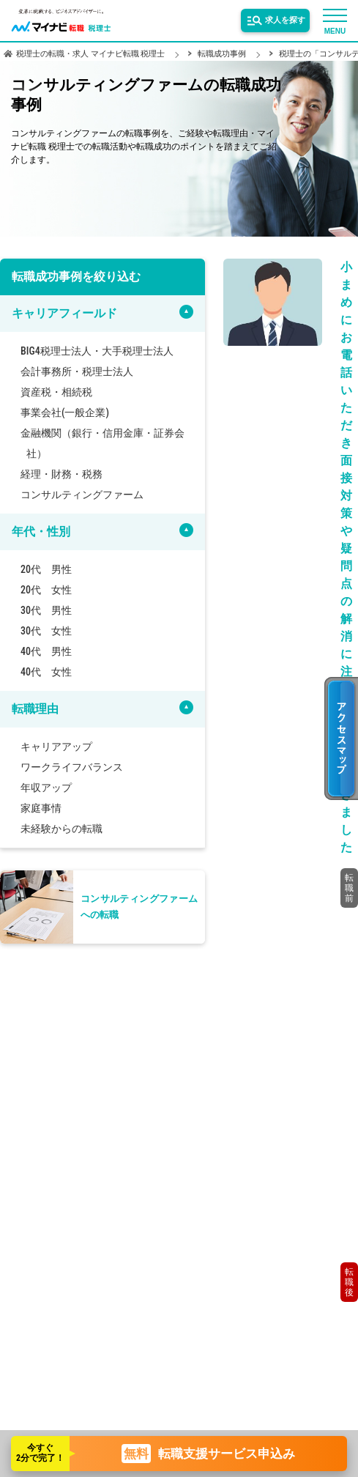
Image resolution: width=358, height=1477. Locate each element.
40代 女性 (46, 672)
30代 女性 (46, 631)
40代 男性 (46, 651)
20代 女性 (46, 590)
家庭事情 (40, 808)
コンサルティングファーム (81, 494)
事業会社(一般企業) (64, 412)
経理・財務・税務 (61, 474)
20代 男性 (46, 569)
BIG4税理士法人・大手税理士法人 (97, 351)
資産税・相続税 (56, 392)
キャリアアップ (56, 746)
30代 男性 (46, 610)
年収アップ (46, 787)
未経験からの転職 (61, 828)
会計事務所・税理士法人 (76, 371)
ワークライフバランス (71, 767)
